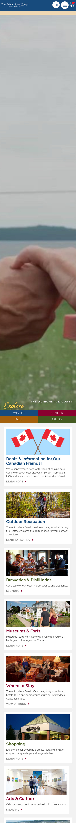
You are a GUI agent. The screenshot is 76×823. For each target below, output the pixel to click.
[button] (65, 5)
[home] (14, 4)
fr (56, 4)
